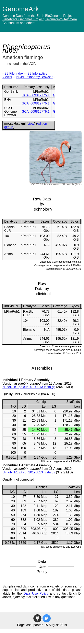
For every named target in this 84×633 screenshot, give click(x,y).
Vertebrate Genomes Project (23, 19)
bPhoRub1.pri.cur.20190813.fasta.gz (28, 387)
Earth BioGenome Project (54, 15)
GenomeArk (20, 9)
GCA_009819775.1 (36, 95)
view (31, 123)
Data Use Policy (35, 593)
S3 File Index (13, 73)
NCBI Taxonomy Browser (34, 77)
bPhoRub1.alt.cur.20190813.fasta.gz (28, 472)
